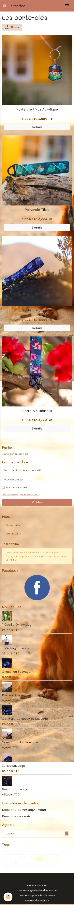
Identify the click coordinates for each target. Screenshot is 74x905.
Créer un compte (10, 494)
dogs (46, 862)
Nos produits (13, 533)
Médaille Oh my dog (16, 624)
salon (55, 856)
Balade (8, 867)
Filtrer (12, 27)
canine (52, 867)
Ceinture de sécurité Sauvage (25, 719)
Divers (37, 833)
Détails (37, 127)
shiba (24, 856)
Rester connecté (16, 487)
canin (41, 867)
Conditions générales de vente (37, 895)
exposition (9, 851)
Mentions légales (37, 885)
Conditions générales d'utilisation (37, 890)
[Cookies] (8, 897)
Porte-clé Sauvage (37, 310)
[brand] (14, 6)
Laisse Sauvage (13, 766)
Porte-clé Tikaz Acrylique (37, 109)
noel (46, 856)
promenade (10, 856)
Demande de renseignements (24, 810)
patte (19, 867)
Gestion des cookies (37, 900)
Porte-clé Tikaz (37, 209)
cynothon (9, 862)
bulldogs (24, 851)
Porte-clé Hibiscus (37, 411)
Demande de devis (16, 816)
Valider (37, 502)
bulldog (35, 856)
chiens (30, 867)
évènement (25, 862)
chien (56, 862)
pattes (37, 851)
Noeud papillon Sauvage (20, 742)
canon (61, 851)
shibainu (49, 851)
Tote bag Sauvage (16, 648)
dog (38, 862)
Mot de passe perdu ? (29, 494)
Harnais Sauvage (15, 789)
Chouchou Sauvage (16, 671)
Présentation (13, 524)
